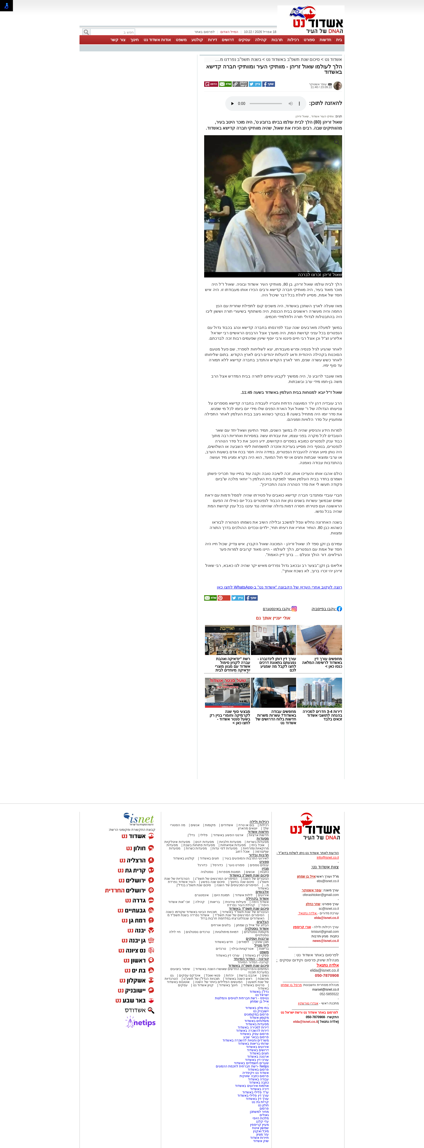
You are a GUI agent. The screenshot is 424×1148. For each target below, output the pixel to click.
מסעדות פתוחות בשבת (199, 845)
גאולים (264, 1115)
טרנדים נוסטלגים (198, 932)
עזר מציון (262, 1134)
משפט (181, 39)
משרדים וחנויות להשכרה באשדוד (246, 1040)
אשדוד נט (332, 59)
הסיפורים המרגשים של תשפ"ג (216, 879)
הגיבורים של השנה (256, 879)
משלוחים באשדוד (256, 1021)
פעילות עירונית (235, 902)
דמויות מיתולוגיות (227, 932)
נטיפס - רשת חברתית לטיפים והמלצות (242, 998)
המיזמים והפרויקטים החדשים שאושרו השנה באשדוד (231, 969)
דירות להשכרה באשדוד (252, 1031)
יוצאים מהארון (247, 828)
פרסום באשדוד (258, 1069)
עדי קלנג (262, 1121)
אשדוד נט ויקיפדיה (255, 1073)
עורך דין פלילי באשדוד (253, 1095)
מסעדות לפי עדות (224, 848)
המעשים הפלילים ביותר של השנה (218, 982)
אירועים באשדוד (257, 1047)
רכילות (293, 39)
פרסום (264, 1108)
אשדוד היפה (259, 902)
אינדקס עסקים (189, 975)
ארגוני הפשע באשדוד (228, 835)
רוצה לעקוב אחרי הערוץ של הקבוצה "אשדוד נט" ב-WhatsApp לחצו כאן (279, 587)
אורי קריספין (302, 927)
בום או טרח (246, 825)
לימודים (243, 942)
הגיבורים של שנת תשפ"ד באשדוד (245, 912)
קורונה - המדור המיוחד (251, 959)
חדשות (325, 39)
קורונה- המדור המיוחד (253, 962)
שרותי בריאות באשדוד (253, 1044)
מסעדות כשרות (196, 848)
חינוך (134, 39)
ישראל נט (262, 995)
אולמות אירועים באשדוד (252, 1086)
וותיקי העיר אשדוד (322, 116)
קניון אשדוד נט (203, 985)
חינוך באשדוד (228, 985)
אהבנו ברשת (248, 975)
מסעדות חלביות (230, 842)
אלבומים (262, 892)
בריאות (215, 902)
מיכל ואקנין (261, 1131)
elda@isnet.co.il (326, 918)
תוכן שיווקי (261, 942)
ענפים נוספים (259, 865)
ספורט (309, 39)
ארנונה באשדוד (258, 1056)
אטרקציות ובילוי (242, 949)
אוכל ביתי (257, 845)
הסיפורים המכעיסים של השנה (237, 885)
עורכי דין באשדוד (228, 955)
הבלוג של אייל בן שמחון (252, 925)
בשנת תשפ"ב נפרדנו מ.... (238, 59)
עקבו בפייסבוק (327, 608)
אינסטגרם (202, 895)
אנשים (195, 825)
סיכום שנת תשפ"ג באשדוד (249, 875)
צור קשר (117, 39)
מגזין (265, 868)
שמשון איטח (260, 1128)
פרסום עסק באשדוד (254, 1034)
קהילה (261, 39)
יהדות (230, 975)
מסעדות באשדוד (257, 1024)
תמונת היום (222, 895)
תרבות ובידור (259, 855)
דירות (212, 39)
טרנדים (221, 949)
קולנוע (197, 39)
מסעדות (263, 838)
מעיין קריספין (259, 1125)
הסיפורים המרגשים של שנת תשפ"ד (239, 915)
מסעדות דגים (204, 842)
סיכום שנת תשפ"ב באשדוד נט (293, 59)
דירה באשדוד (259, 1089)
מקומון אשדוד (259, 1018)
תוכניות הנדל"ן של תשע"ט (201, 979)
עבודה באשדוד (258, 1079)
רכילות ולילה (259, 822)
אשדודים (227, 825)
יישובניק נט (260, 1011)
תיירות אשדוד (259, 1138)
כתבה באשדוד (258, 1082)
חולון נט (263, 1105)
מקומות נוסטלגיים (256, 932)
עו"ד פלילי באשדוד (255, 1092)
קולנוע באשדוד (183, 858)
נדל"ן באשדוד (259, 992)
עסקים (244, 39)
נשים (265, 975)
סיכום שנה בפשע (213, 882)
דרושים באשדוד (258, 1050)
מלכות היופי (261, 1118)
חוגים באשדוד (209, 858)
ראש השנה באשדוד (239, 979)
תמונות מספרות (229, 872)
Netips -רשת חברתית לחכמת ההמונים (242, 1066)
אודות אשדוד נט (157, 39)
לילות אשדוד (244, 895)
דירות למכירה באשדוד (253, 1027)
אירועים (263, 895)
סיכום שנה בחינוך (242, 882)
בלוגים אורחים (221, 925)
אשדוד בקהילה (257, 898)
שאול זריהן (302, 116)
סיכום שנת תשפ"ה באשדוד (248, 966)
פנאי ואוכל (213, 975)
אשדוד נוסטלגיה (257, 929)
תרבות (277, 39)
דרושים (228, 39)
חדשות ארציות (259, 835)
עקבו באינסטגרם (280, 608)
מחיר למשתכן (259, 1112)
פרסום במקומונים (256, 1014)
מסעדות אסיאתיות (233, 845)
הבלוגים (263, 922)
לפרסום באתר (204, 32)
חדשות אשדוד (258, 832)
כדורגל (202, 865)
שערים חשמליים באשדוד (251, 1063)
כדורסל (218, 865)
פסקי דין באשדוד (257, 955)
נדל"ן (191, 835)
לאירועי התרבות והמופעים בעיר (246, 858)
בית (339, 39)
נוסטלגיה (207, 872)
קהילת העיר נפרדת (241, 905)
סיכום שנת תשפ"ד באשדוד (249, 909)
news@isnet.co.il (326, 941)
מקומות (210, 825)
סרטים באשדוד (253, 985)
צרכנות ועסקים (257, 939)
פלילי (204, 835)
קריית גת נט (260, 1102)
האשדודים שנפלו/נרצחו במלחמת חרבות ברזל (232, 918)
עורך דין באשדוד (257, 1099)
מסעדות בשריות (258, 842)
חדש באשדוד (224, 942)
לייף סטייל (261, 945)
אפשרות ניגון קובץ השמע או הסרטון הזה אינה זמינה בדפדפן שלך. (265, 103)
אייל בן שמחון (259, 1001)
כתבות (264, 872)
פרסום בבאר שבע (256, 1037)
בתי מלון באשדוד (257, 1008)
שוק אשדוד (261, 1141)
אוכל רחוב (243, 851)
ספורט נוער (236, 865)
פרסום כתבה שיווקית (254, 1076)
